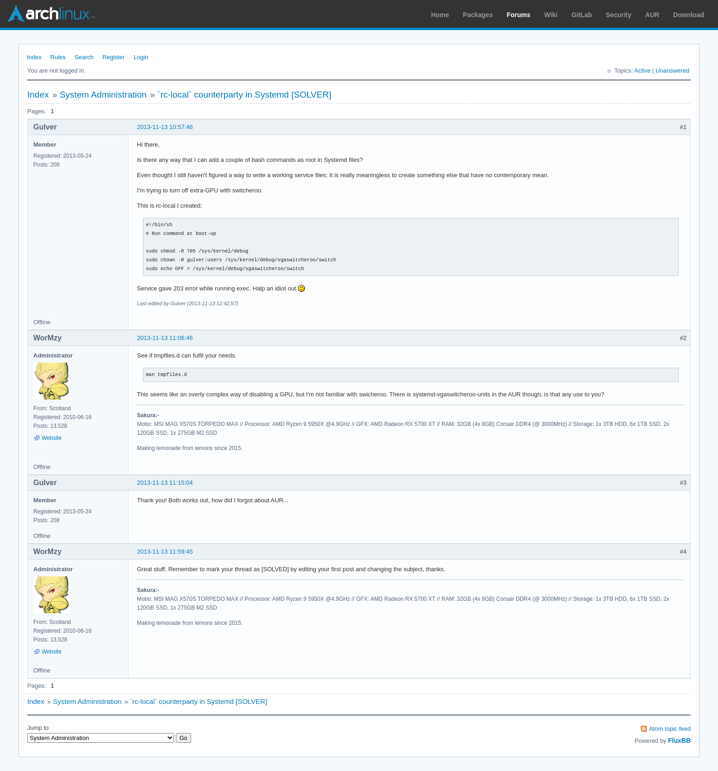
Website (52, 438)
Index (34, 57)
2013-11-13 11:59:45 (165, 551)
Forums (518, 15)
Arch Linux (51, 14)
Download (688, 15)
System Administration (103, 94)
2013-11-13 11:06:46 (165, 337)
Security (618, 15)
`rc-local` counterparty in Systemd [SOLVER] (244, 94)
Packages (478, 15)
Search (83, 57)
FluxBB (679, 740)
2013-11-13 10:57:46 (165, 126)
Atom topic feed (670, 728)
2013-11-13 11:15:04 (165, 482)
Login (141, 57)
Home (440, 15)
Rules (58, 57)
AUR (652, 15)
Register (113, 57)
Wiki (551, 15)
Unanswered (672, 70)
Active (642, 70)
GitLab (581, 15)
